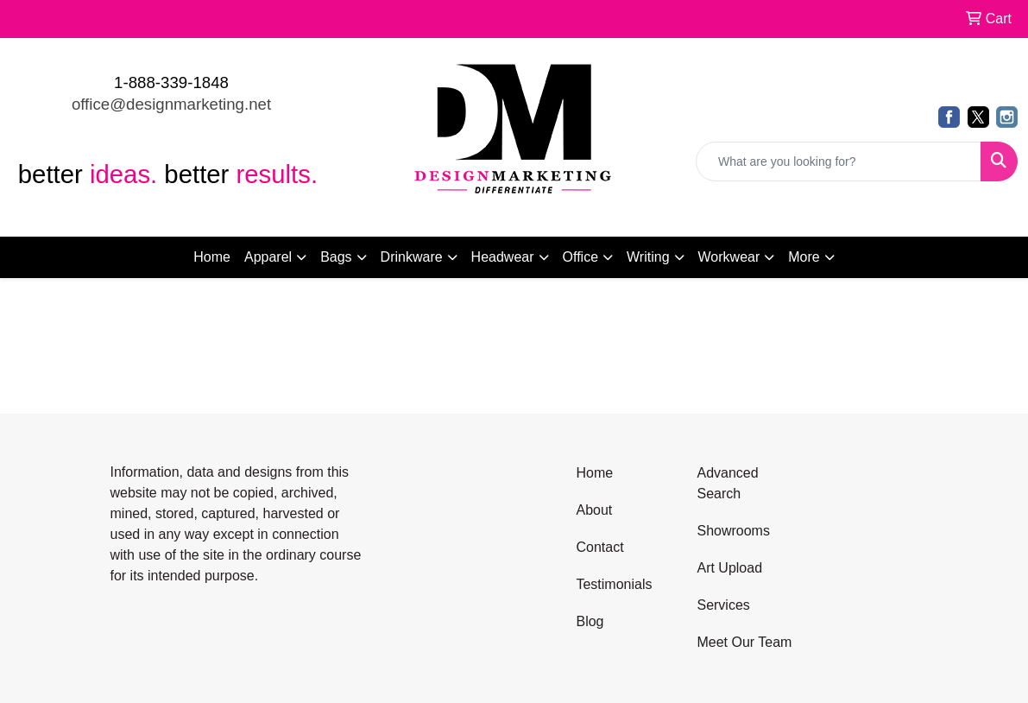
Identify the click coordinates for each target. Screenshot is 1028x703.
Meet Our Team (744, 642)
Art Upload (729, 567)
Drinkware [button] (412, 257)
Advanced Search (727, 483)
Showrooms (733, 530)
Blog (589, 621)
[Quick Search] (838, 161)
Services (723, 605)
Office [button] (581, 257)
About (594, 510)
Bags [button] (335, 257)
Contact (599, 547)
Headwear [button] (502, 257)
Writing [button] (648, 257)
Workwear (729, 257)
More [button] (803, 257)
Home (211, 257)
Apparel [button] (268, 257)
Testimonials (614, 584)
